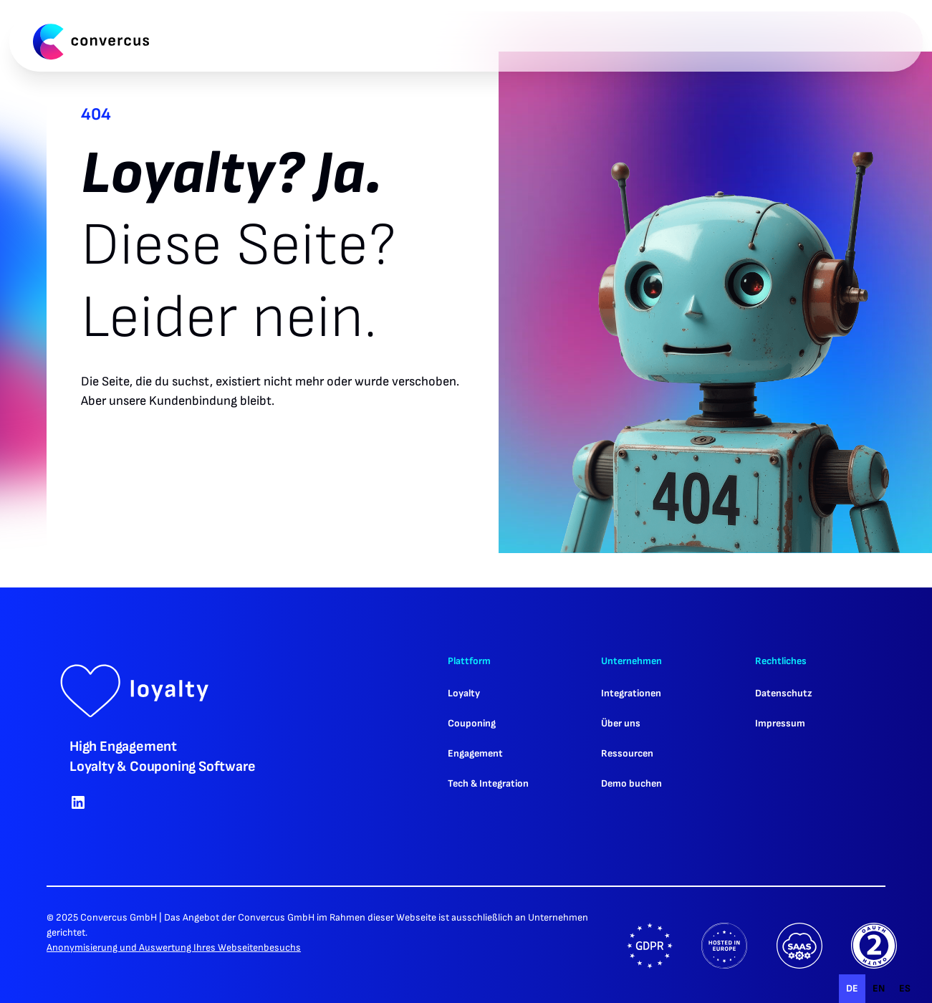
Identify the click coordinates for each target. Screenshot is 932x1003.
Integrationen (631, 693)
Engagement (475, 753)
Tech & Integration (488, 783)
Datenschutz (783, 693)
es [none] (905, 988)
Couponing (472, 723)
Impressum (780, 723)
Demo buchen (631, 783)
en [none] (879, 988)
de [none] (852, 988)
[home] (91, 41)
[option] (878, 988)
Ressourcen (627, 753)
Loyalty (464, 693)
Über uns (620, 723)
